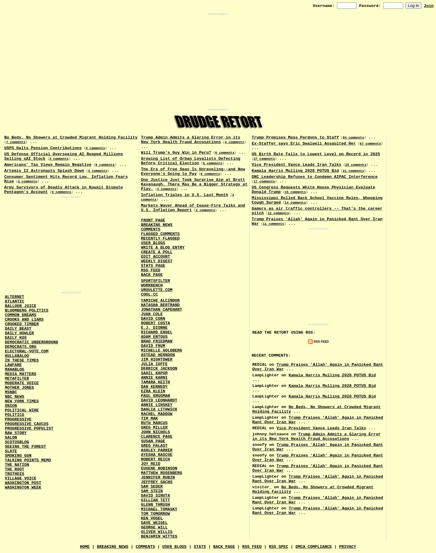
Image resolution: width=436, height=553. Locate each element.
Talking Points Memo (28, 460)
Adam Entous (154, 337)
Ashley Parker (157, 450)
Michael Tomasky (159, 509)
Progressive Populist (29, 428)
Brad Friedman (157, 341)
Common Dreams (20, 315)
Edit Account (155, 256)
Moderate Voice (22, 383)
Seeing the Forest (25, 446)
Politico (14, 415)
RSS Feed (150, 270)
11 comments (273, 224)
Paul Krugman (155, 396)
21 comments (353, 171)
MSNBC (11, 392)
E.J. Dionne (154, 328)
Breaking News (157, 225)
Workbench (152, 285)
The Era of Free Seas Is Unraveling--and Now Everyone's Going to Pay (193, 171)
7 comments (15, 142)
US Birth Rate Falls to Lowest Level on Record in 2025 (316, 154)
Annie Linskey (157, 405)
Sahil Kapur (154, 373)
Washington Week (23, 487)
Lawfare (13, 365)
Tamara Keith (155, 382)
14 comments (295, 203)
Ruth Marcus (154, 423)
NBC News (14, 396)
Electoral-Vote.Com (26, 351)
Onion (11, 406)
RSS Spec (278, 547)
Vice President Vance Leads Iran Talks (296, 164)
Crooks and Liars (24, 319)
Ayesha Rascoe (157, 455)
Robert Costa (155, 323)
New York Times (22, 401)
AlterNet (14, 297)
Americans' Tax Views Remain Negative (47, 164)
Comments (150, 229)
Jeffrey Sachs (157, 482)
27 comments (264, 159)
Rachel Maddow (157, 414)
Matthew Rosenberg (161, 473)
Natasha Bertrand (160, 305)
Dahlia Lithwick (159, 409)
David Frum (153, 346)
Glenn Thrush (155, 504)
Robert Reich (155, 459)
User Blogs (153, 243)
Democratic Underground (31, 342)
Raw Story (16, 433)
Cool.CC (149, 294)
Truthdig (14, 474)
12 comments (278, 213)
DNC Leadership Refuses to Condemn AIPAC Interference (315, 177)
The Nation (17, 465)
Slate (11, 451)
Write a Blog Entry (163, 247)
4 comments (97, 171)
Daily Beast (18, 328)
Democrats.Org (20, 347)
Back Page (152, 275)
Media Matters (20, 374)
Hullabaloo (17, 356)
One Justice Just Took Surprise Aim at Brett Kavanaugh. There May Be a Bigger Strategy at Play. (194, 184)
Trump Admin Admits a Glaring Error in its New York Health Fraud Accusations (190, 139)
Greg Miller (154, 427)
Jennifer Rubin (158, 477)
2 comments (205, 210)
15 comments (295, 192)
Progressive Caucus (26, 424)
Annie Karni (154, 377)
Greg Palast (154, 445)
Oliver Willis (157, 532)
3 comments (59, 159)
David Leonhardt (159, 400)
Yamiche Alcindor (160, 300)
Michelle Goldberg (161, 350)
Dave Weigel (154, 523)
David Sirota (155, 495)
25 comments (355, 165)
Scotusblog (17, 442)
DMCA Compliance (314, 547)
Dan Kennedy (154, 386)
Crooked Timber (22, 324)
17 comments (264, 181)
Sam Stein (152, 491)
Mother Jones (19, 387)
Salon (11, 437)
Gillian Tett (155, 500)
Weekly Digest (157, 261)
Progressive (18, 419)
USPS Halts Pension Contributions (43, 148)
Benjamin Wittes (159, 536)
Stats (200, 547)
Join (429, 6)
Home (85, 547)
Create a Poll (157, 252)
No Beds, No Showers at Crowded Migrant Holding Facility (70, 137)
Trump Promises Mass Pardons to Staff (295, 137)
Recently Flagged (160, 238)
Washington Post (23, 483)
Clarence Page (157, 436)
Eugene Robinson (159, 468)
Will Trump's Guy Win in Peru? (176, 152)
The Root (14, 469)
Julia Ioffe (154, 364)
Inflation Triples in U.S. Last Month (184, 195)
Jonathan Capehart (161, 309)
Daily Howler (19, 333)
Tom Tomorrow (155, 514)
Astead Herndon (158, 355)
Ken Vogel (152, 518)
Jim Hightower (157, 359)
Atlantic (14, 301)
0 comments (224, 153)
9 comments (95, 148)
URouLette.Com (157, 290)
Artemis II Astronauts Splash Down (44, 171)
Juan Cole (152, 314)
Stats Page (153, 265)
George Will (154, 527)
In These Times (22, 360)
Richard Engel (157, 332)
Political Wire (22, 410)
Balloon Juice (20, 306)
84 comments (353, 137)
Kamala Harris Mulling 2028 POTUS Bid (295, 171)
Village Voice (20, 478)
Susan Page (153, 441)
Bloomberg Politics (26, 310)
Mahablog (14, 369)
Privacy (347, 547)
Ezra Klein (153, 391)
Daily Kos (16, 337)
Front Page (153, 220)
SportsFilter (155, 281)
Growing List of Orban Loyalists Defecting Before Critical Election (190, 160)
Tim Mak (149, 418)
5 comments (212, 163)
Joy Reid (150, 464)
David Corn (153, 318)
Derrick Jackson (159, 368)
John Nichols (155, 432)
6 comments (210, 174)
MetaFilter (17, 378)
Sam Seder (152, 486)
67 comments (370, 144)
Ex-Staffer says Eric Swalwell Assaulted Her (304, 143)
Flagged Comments (160, 234)
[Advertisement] (218, 62)
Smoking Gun (18, 455)
